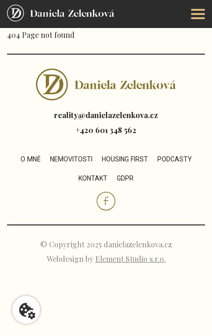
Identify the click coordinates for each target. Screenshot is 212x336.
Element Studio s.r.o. (130, 259)
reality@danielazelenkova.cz (106, 115)
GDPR (125, 178)
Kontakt (92, 178)
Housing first (125, 159)
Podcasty (174, 159)
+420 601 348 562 (106, 130)
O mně (31, 159)
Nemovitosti (71, 159)
